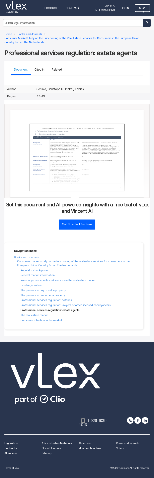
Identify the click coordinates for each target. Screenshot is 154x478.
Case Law (85, 443)
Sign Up (142, 9)
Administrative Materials (57, 443)
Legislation (11, 443)
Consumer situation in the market (41, 320)
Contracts (10, 448)
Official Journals (51, 448)
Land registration (31, 285)
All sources (10, 453)
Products (52, 8)
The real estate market (34, 315)
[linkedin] (145, 420)
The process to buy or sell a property (43, 290)
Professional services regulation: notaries (46, 300)
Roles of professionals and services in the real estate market (57, 280)
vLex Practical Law (90, 448)
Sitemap (47, 453)
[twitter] (130, 420)
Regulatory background (34, 270)
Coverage (73, 8)
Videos (120, 448)
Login (125, 8)
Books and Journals (26, 257)
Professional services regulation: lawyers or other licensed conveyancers (65, 305)
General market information (37, 275)
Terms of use (11, 468)
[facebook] (137, 420)
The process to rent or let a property (42, 295)
